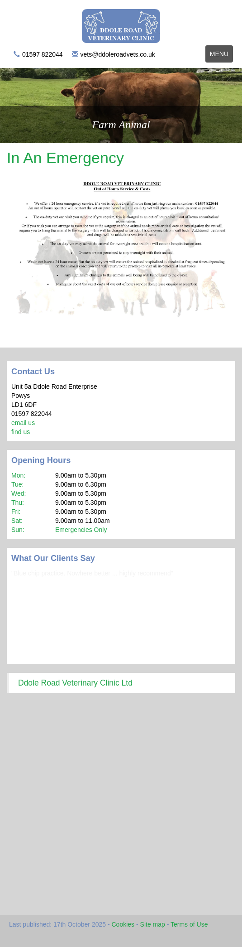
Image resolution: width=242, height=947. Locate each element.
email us (23, 422)
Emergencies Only (81, 529)
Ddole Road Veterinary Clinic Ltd (75, 682)
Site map (152, 924)
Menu (221, 56)
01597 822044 (42, 54)
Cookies (123, 924)
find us (20, 431)
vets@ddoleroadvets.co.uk (118, 54)
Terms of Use (189, 924)
